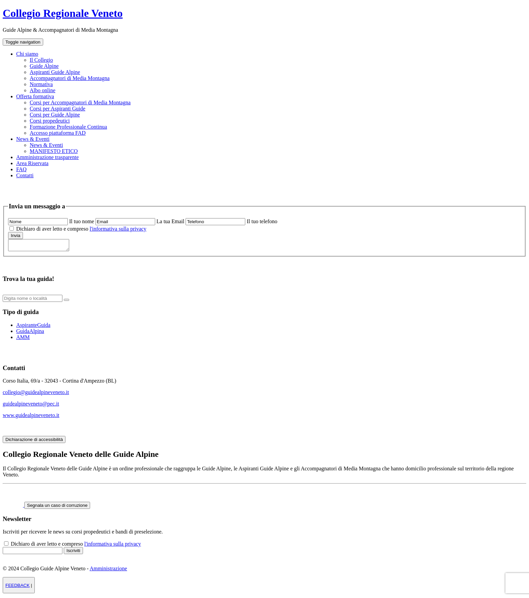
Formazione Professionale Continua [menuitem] (68, 127)
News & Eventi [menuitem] (33, 139)
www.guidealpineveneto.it (31, 417)
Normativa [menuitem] (41, 84)
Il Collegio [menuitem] (41, 60)
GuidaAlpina (30, 333)
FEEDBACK (17, 587)
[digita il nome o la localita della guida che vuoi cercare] (32, 300)
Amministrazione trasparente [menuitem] (47, 157)
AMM (23, 339)
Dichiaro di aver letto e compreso (80, 229)
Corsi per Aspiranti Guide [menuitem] (57, 108)
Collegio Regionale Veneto (63, 13)
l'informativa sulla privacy (118, 229)
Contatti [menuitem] (25, 175)
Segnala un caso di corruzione (57, 507)
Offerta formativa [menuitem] (35, 96)
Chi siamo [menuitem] (27, 54)
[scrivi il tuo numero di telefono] (215, 221)
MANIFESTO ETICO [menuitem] (54, 151)
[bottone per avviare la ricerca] (66, 302)
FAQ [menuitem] (21, 169)
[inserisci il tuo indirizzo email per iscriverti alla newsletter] (32, 552)
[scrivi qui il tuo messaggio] (42, 246)
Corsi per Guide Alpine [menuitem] (55, 115)
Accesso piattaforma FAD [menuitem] (58, 133)
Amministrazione (108, 570)
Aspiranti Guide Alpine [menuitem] (55, 72)
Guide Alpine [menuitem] (44, 66)
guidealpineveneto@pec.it (31, 406)
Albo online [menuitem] (42, 90)
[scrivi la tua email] (125, 221)
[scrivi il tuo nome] (38, 221)
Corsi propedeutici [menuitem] (50, 121)
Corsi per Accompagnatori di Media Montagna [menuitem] (80, 102)
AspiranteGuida (33, 327)
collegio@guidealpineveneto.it (36, 394)
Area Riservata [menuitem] (32, 163)
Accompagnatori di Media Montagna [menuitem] (70, 78)
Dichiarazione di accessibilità (34, 441)
